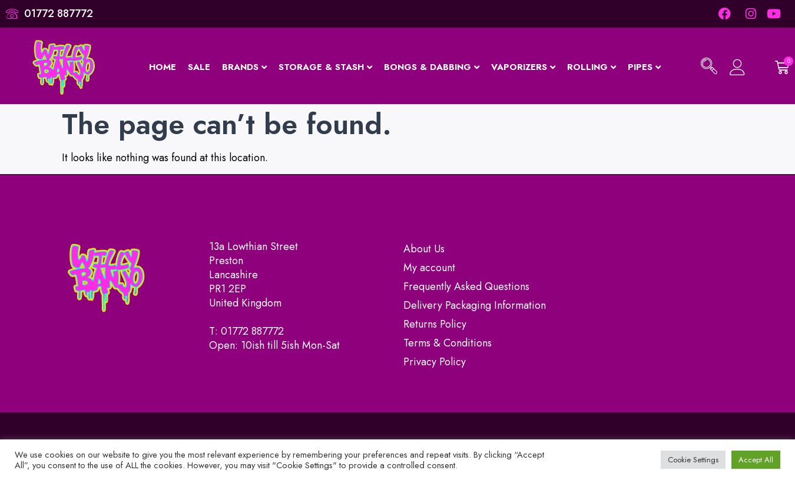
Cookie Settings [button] (693, 459)
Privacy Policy (434, 361)
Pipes (644, 67)
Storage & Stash (325, 67)
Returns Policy (434, 324)
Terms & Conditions (447, 343)
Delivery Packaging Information (474, 305)
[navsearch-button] (709, 67)
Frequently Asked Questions (466, 286)
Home (162, 67)
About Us (424, 248)
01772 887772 (252, 331)
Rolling (591, 67)
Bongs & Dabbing (431, 67)
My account (429, 267)
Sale (199, 67)
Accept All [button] (755, 459)
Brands (244, 67)
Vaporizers (523, 67)
